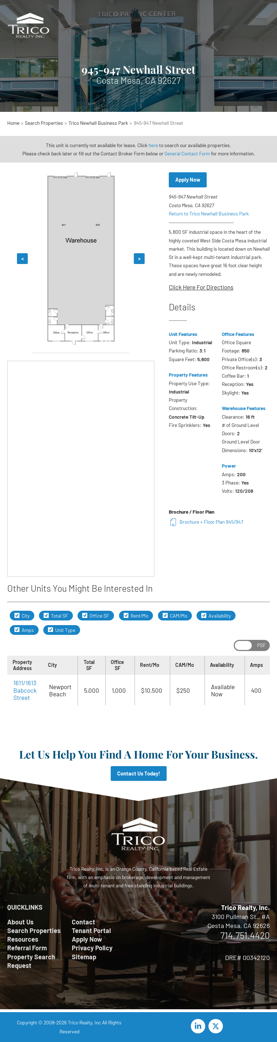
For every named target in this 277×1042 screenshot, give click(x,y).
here (153, 145)
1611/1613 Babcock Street (25, 690)
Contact (83, 922)
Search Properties (34, 930)
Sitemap (84, 957)
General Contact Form (187, 153)
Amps (24, 630)
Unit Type (61, 630)
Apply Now (187, 179)
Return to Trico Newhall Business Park (209, 213)
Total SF (56, 616)
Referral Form (27, 948)
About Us (20, 922)
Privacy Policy (92, 948)
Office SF (95, 616)
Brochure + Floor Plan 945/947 (206, 522)
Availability (216, 616)
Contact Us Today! (138, 773)
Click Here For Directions (201, 287)
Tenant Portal (91, 930)
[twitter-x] (216, 1026)
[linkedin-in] (199, 1026)
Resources (22, 939)
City (22, 616)
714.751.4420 (245, 935)
